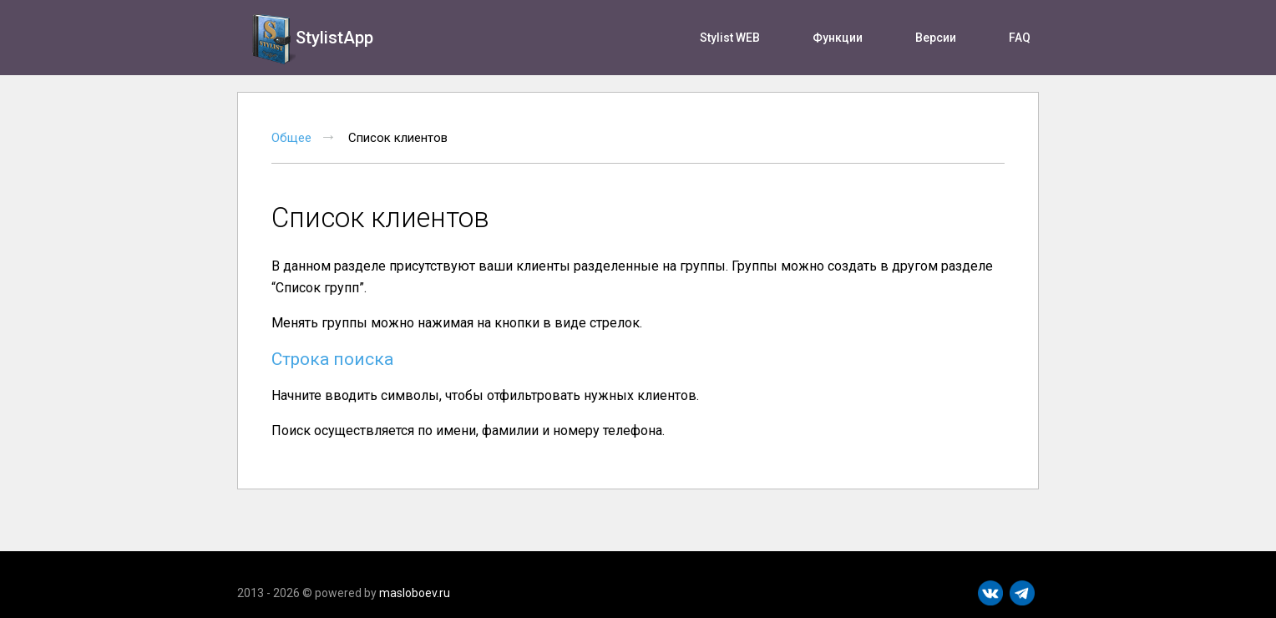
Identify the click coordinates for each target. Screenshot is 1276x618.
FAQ (1019, 37)
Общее (291, 137)
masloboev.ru (414, 593)
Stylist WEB (730, 37)
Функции (838, 37)
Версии (935, 37)
